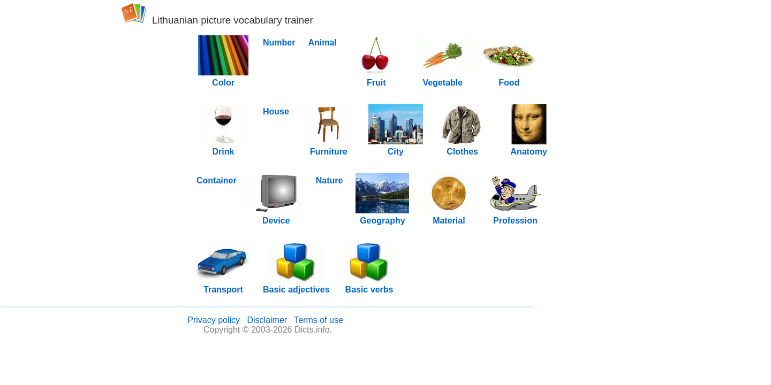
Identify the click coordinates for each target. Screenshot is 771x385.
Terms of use (318, 320)
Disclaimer (267, 320)
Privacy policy (213, 320)
